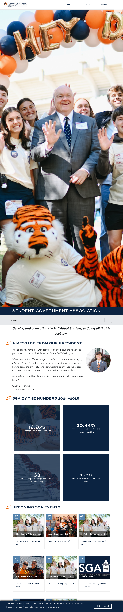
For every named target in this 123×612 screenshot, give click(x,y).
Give (68, 4)
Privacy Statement (31, 607)
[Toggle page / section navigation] (108, 320)
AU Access (85, 4)
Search (104, 4)
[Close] (103, 606)
